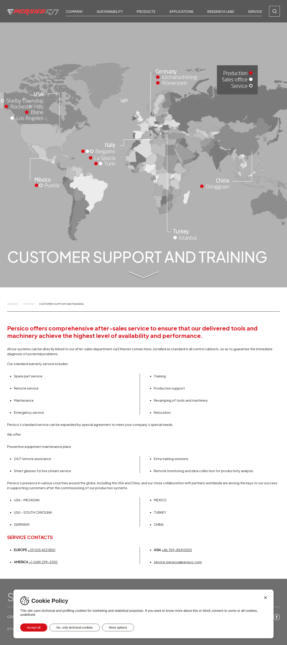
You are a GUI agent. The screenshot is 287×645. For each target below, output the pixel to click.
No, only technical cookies (75, 627)
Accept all (34, 627)
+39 (41, 549)
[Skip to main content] (143, 275)
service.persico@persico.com (178, 561)
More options (118, 627)
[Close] (265, 597)
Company (74, 11)
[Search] (274, 11)
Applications (181, 11)
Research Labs (220, 11)
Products (146, 11)
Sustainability (110, 11)
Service (255, 11)
